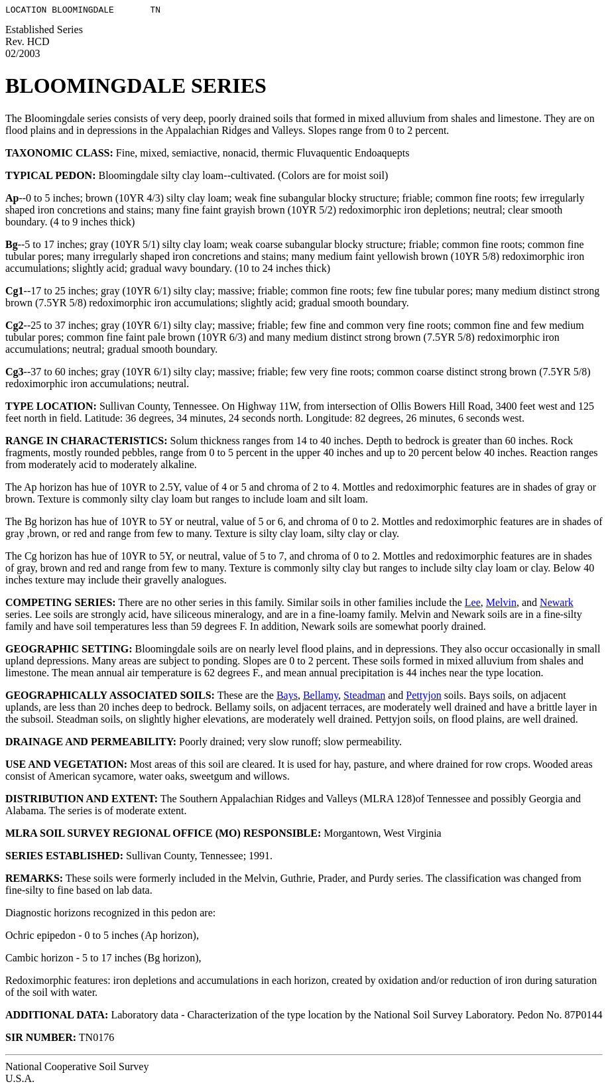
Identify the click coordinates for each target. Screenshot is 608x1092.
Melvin (501, 604)
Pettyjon (423, 697)
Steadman (364, 697)
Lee (473, 604)
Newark (557, 604)
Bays (287, 697)
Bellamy (320, 697)
